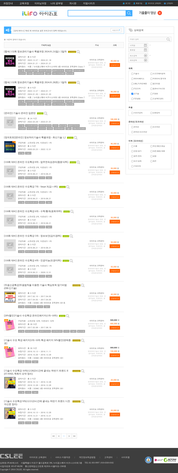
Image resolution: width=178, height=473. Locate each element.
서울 (135, 146)
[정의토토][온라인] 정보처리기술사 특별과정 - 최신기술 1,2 (35, 137)
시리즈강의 (138, 112)
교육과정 (24, 3)
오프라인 (156, 127)
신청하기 (114, 65)
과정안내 (8, 3)
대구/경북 (138, 161)
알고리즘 (156, 83)
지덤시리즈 (89, 3)
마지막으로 (74, 436)
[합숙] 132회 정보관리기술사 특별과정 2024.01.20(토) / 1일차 (35, 82)
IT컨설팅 (137, 98)
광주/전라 (138, 156)
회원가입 (139, 3)
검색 (129, 13)
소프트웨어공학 (159, 73)
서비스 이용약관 (62, 457)
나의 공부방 (56, 3)
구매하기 (114, 123)
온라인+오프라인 (140, 132)
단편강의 (156, 112)
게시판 (72, 3)
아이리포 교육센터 (154, 3)
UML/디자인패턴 (140, 83)
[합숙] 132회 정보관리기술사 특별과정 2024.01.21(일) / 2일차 (35, 51)
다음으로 (69, 436)
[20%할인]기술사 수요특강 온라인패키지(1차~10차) (31, 315)
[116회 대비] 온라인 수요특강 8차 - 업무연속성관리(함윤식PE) (36, 162)
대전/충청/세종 (159, 151)
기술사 (136, 73)
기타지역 (137, 166)
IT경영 (155, 93)
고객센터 (170, 3)
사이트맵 (125, 457)
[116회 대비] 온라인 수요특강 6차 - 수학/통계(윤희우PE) (33, 211)
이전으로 (58, 436)
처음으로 (53, 436)
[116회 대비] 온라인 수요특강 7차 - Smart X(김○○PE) (31, 186)
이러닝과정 (40, 3)
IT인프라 (137, 88)
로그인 (127, 3)
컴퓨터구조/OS (159, 88)
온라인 (136, 127)
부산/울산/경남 (159, 146)
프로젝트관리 (158, 98)
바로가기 (115, 30)
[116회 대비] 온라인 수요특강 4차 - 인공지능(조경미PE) (32, 260)
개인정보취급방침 (87, 457)
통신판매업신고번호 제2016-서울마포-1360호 (45, 466)
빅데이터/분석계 (159, 78)
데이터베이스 (139, 78)
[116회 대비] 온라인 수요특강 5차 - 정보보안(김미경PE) (32, 236)
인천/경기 (138, 151)
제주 (154, 161)
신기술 (136, 93)
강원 (154, 156)
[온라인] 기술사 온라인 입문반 (20, 113)
